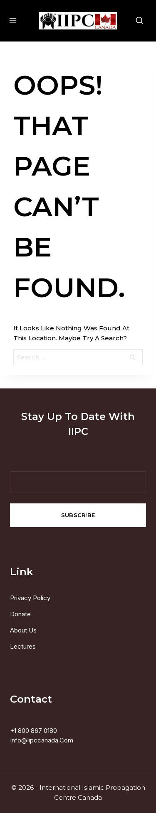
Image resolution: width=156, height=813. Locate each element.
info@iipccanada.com (41, 740)
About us (23, 630)
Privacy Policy (30, 598)
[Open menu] (10, 20)
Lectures (23, 646)
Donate (20, 614)
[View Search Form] (145, 21)
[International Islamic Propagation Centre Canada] (78, 21)
